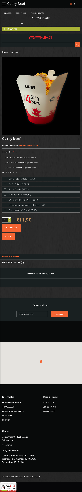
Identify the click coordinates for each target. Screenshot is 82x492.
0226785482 (7, 446)
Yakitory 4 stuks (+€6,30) (20, 195)
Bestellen (11, 228)
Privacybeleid (8, 407)
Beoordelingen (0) (13, 262)
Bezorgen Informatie (11, 403)
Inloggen (8, 13)
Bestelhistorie (49, 407)
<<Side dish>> (9, 173)
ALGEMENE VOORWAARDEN (13, 412)
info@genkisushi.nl (10, 451)
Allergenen (7, 416)
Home (5, 52)
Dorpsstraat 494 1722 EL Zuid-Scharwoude (15, 439)
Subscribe (62, 314)
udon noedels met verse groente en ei (21, 163)
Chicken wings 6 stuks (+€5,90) (23, 210)
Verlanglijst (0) (37, 13)
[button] (41, 362)
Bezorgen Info (11, 29)
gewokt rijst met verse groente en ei (20, 168)
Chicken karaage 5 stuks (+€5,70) (23, 200)
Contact (6, 420)
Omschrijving (10, 256)
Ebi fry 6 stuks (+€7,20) (19, 184)
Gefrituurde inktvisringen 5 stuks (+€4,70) (27, 205)
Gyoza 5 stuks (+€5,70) (19, 189)
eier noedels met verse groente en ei (20, 158)
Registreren (21, 13)
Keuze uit (7, 152)
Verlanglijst (8, 237)
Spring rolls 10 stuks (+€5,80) (22, 179)
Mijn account (49, 403)
